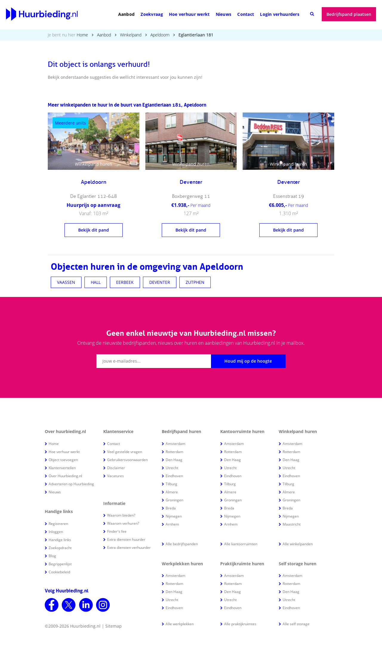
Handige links (60, 539)
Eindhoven (174, 475)
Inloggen (56, 531)
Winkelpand (130, 35)
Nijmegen (174, 516)
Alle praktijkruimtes (240, 623)
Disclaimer (116, 467)
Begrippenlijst (60, 563)
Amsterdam (175, 443)
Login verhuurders (279, 14)
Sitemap (113, 626)
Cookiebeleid (59, 571)
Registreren (58, 523)
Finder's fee (117, 531)
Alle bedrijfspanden (182, 543)
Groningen (174, 500)
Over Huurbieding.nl (65, 475)
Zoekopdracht (60, 547)
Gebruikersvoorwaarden (127, 459)
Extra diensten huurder (126, 539)
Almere (172, 492)
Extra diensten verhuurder (129, 547)
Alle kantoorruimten (240, 543)
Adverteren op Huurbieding (71, 483)
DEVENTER (159, 282)
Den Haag (174, 459)
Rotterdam (174, 451)
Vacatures (115, 475)
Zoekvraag (152, 14)
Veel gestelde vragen (124, 451)
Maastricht (292, 524)
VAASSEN (66, 282)
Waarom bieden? (121, 515)
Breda (171, 508)
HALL (96, 282)
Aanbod (126, 14)
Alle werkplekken (180, 623)
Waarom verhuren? (123, 523)
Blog (52, 555)
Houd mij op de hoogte (248, 361)
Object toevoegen (63, 459)
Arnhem (172, 524)
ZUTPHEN (195, 282)
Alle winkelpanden (298, 543)
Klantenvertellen (62, 467)
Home (82, 35)
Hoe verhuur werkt (189, 14)
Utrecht (172, 467)
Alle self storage (296, 623)
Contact (245, 14)
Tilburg (171, 483)
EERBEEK (125, 282)
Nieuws (224, 14)
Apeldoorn (160, 35)
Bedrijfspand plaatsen (348, 14)
